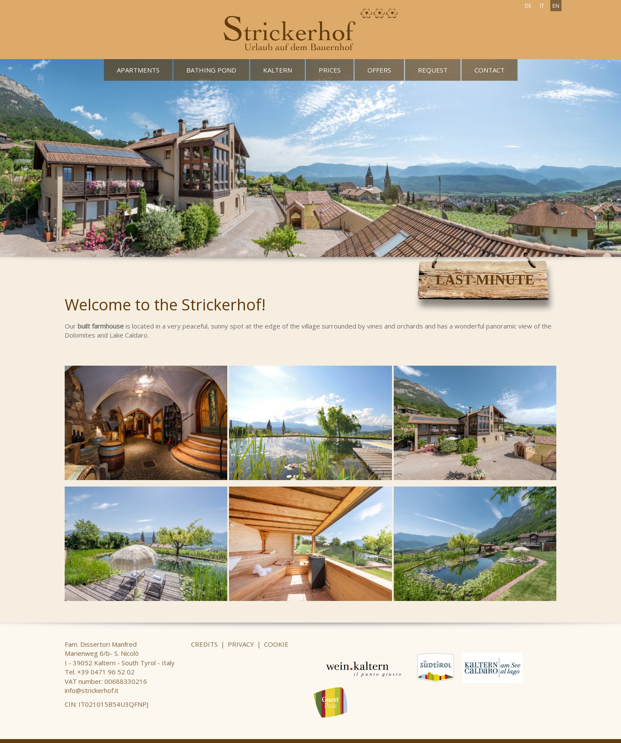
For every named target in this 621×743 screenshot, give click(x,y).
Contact (489, 70)
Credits (204, 644)
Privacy (241, 644)
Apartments (138, 70)
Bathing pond (211, 70)
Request (433, 70)
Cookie (276, 644)
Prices (330, 70)
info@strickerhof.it (92, 690)
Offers (379, 70)
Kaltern (277, 70)
